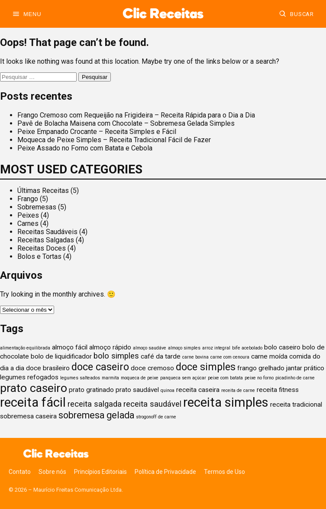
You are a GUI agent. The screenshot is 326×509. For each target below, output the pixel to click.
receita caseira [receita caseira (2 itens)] (197, 390)
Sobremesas (36, 207)
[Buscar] (296, 14)
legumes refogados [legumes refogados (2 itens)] (29, 377)
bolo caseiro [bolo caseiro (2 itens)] (282, 347)
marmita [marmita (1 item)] (110, 378)
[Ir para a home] (163, 14)
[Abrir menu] (27, 14)
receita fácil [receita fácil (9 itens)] (33, 402)
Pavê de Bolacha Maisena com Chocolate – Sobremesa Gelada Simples (126, 123)
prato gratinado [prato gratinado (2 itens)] (91, 390)
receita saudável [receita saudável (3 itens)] (152, 404)
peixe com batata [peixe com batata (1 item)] (225, 378)
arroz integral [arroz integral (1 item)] (216, 348)
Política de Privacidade (165, 471)
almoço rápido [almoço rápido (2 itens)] (110, 347)
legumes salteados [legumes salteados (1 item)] (80, 378)
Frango (27, 199)
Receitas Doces (41, 248)
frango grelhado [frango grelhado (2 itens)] (260, 368)
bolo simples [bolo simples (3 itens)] (116, 356)
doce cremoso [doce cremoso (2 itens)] (152, 368)
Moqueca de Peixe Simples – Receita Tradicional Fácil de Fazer (114, 140)
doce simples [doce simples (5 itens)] (206, 367)
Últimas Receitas (43, 190)
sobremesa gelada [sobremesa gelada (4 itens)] (96, 415)
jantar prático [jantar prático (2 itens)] (305, 368)
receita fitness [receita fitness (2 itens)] (278, 390)
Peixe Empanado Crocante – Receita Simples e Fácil (96, 131)
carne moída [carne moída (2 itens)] (269, 356)
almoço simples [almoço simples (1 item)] (184, 348)
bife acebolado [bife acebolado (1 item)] (247, 348)
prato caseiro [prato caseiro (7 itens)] (33, 388)
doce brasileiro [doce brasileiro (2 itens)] (48, 368)
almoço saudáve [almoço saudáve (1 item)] (149, 348)
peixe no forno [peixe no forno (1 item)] (259, 378)
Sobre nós (52, 471)
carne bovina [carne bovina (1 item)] (195, 357)
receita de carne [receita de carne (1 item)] (238, 390)
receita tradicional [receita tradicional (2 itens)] (296, 404)
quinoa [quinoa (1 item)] (167, 390)
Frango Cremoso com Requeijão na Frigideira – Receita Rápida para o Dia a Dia (136, 115)
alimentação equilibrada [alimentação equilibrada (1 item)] (25, 348)
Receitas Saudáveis (47, 232)
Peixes (28, 215)
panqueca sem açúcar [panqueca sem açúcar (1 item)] (183, 378)
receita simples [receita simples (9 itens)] (225, 402)
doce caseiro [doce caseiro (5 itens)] (100, 367)
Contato (20, 471)
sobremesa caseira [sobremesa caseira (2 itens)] (28, 416)
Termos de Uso (224, 471)
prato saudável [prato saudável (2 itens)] (137, 390)
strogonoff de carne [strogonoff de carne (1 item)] (156, 417)
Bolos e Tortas (39, 256)
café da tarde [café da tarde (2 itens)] (161, 356)
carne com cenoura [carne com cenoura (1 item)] (229, 357)
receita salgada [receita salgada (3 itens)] (95, 404)
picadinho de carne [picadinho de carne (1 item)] (295, 378)
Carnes (28, 223)
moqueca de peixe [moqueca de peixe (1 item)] (139, 378)
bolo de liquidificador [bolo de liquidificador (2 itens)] (61, 356)
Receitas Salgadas (45, 240)
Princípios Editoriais (100, 471)
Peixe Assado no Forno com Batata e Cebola (84, 148)
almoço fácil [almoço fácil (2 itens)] (69, 347)
